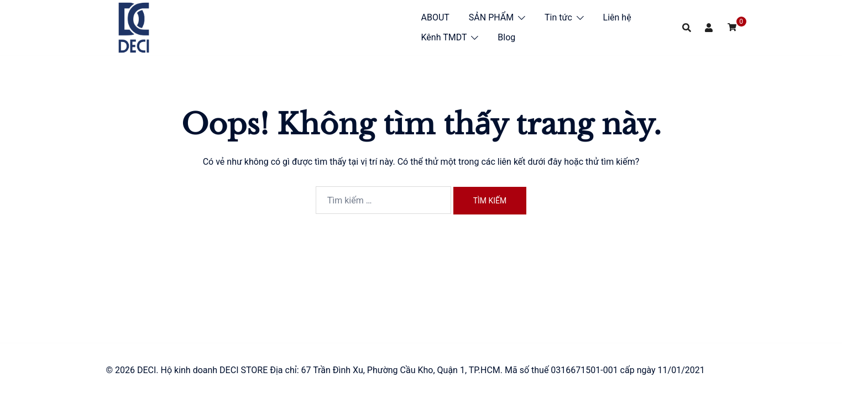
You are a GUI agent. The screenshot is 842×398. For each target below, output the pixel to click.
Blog (506, 37)
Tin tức (558, 17)
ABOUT (435, 17)
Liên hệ (617, 17)
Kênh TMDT (444, 37)
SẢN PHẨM (491, 17)
